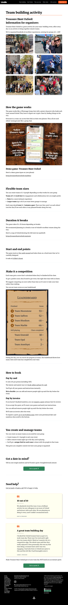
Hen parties (7, 578)
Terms (5, 588)
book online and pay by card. (37, 385)
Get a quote (34, 469)
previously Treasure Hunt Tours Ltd (27, 589)
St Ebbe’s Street (17, 258)
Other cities (45, 2)
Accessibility (7, 591)
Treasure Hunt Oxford (20, 585)
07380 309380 (21, 578)
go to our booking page (26, 415)
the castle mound (24, 253)
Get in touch (10, 488)
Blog (5, 587)
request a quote (39, 402)
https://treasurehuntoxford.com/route (18, 236)
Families (6, 577)
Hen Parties (30, 2)
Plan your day (37, 2)
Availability (6, 585)
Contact (6, 590)
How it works (7, 583)
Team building (22, 2)
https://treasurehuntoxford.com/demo (18, 176)
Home (5, 576)
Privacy (10, 588)
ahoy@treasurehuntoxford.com (21, 576)
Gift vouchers (53, 2)
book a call (20, 488)
